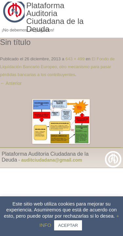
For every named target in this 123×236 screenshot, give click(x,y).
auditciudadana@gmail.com (51, 160)
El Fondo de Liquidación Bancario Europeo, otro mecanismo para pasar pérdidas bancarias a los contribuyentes (57, 66)
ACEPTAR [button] (68, 225)
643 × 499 (75, 58)
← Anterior (11, 83)
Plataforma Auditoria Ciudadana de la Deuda (55, 17)
